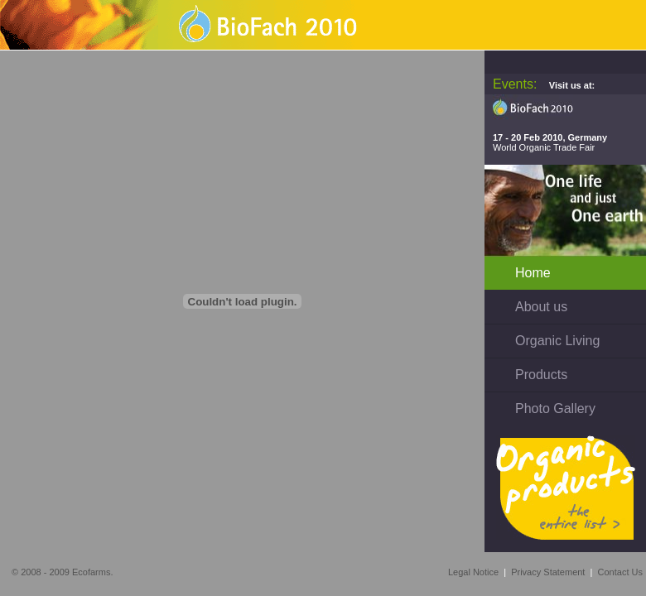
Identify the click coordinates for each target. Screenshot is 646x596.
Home (533, 273)
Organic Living (557, 341)
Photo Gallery (555, 408)
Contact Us (620, 572)
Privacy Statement (548, 572)
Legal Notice (473, 572)
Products (541, 375)
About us (541, 307)
